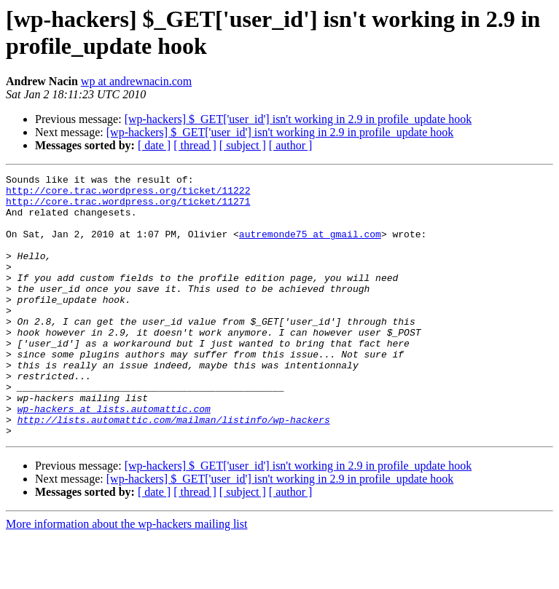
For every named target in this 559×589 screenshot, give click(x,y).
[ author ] (291, 145)
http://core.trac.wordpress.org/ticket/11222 (128, 194)
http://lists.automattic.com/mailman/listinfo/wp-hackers (173, 469)
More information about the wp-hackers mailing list (126, 576)
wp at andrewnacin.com (136, 81)
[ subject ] (242, 145)
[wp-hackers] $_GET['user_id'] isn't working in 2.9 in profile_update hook (298, 119)
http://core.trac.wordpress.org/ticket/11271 (128, 207)
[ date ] (154, 145)
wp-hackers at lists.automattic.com (114, 456)
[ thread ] (194, 145)
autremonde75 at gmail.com (310, 246)
